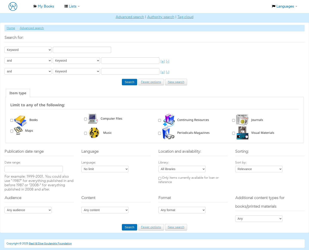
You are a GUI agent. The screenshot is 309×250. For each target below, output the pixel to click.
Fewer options (151, 82)
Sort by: (240, 162)
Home (11, 28)
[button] (43, 6)
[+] (163, 61)
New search (176, 82)
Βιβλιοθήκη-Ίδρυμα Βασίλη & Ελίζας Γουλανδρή (19, 6)
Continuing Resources (185, 120)
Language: (88, 162)
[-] (167, 61)
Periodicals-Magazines (186, 133)
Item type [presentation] (17, 93)
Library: (163, 162)
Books (26, 120)
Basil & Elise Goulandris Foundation (50, 243)
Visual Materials (255, 133)
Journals (249, 120)
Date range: (13, 162)
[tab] (18, 93)
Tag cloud (185, 17)
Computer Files (105, 118)
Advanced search (130, 17)
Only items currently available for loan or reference (188, 180)
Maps (23, 130)
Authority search (160, 17)
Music (100, 133)
